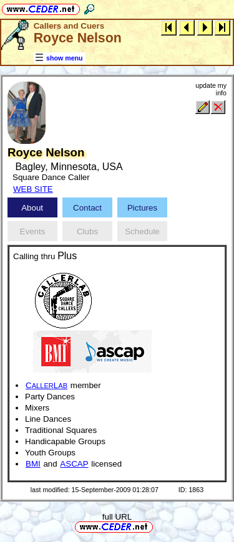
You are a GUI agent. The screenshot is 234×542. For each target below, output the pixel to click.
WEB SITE (33, 189)
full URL (117, 516)
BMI (33, 463)
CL (46, 385)
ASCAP (74, 463)
